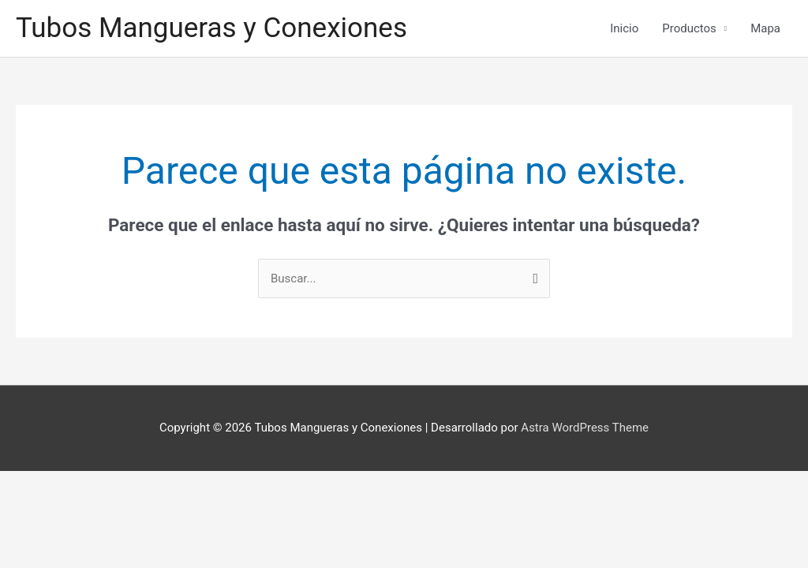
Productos (689, 28)
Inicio (624, 28)
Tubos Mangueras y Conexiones (211, 28)
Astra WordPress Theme (585, 427)
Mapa (765, 28)
